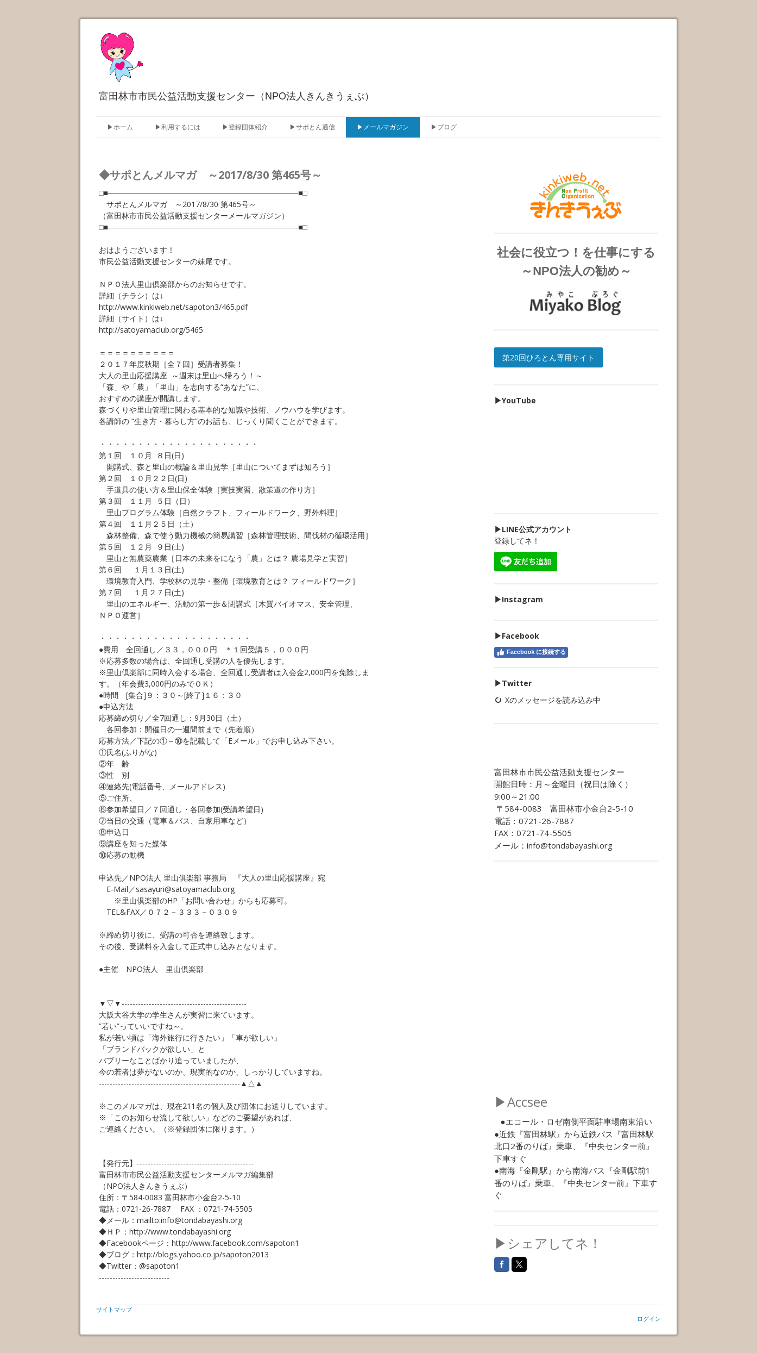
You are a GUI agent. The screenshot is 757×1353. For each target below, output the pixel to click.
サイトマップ (114, 1309)
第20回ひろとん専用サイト (548, 357)
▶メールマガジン (383, 127)
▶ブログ (444, 127)
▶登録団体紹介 (245, 127)
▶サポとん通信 (312, 127)
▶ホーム (120, 127)
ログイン (649, 1318)
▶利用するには (177, 127)
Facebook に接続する (531, 652)
